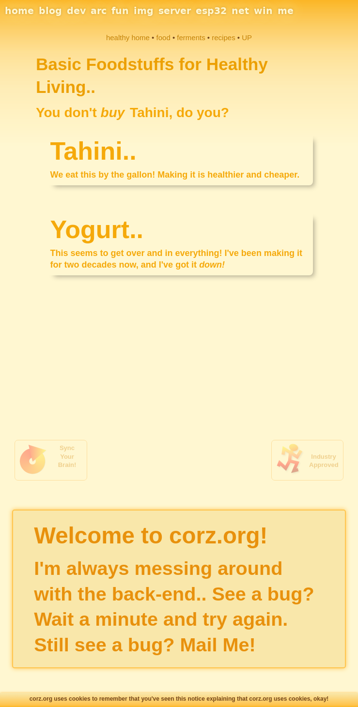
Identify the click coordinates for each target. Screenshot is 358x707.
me (286, 10)
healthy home (128, 37)
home (19, 10)
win (263, 10)
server (174, 10)
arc (99, 10)
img (144, 10)
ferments (191, 37)
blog (50, 10)
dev (76, 10)
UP (247, 37)
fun (120, 10)
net (240, 10)
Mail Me (214, 644)
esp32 (211, 10)
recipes (223, 37)
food (163, 37)
